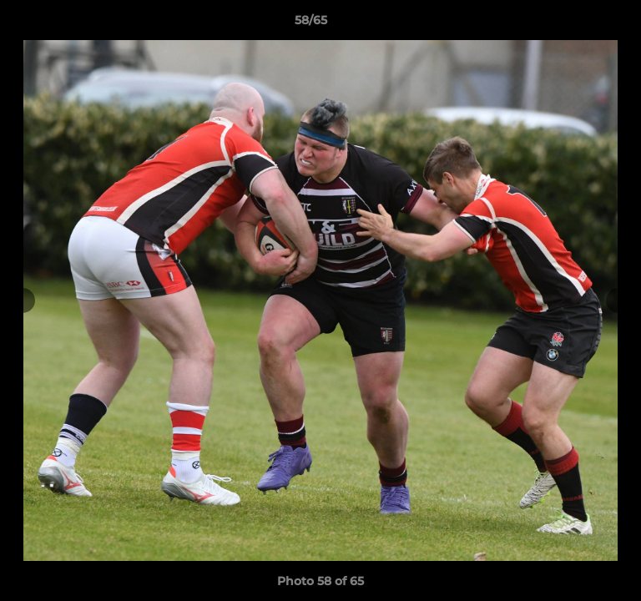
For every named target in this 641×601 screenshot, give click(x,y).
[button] (581, 24)
